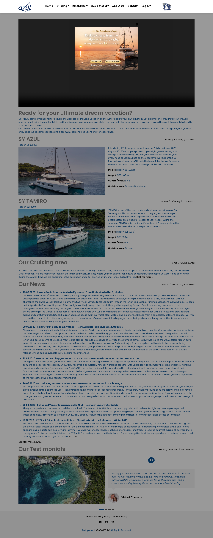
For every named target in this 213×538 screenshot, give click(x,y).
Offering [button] (62, 6)
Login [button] (145, 6)
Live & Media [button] (99, 6)
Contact (133, 6)
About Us (118, 6)
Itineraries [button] (79, 6)
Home (49, 6)
